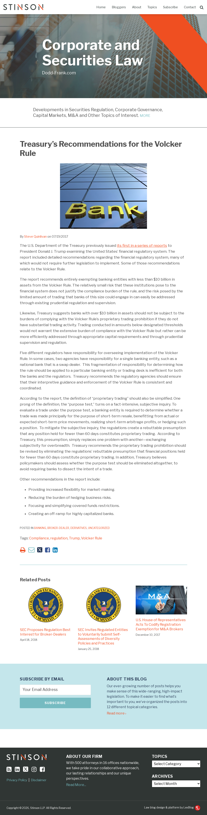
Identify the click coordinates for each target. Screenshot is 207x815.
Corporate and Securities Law (92, 52)
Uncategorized (99, 528)
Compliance (39, 538)
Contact (190, 7)
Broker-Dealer (58, 528)
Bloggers (119, 7)
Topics (152, 7)
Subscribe (170, 7)
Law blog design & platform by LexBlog (172, 807)
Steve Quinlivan (35, 236)
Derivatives (78, 528)
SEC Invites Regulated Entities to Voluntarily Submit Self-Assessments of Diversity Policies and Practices (103, 636)
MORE (145, 116)
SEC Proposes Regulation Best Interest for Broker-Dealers (45, 632)
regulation (59, 538)
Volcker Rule (91, 538)
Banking (40, 528)
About (136, 7)
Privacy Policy (17, 780)
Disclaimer (38, 780)
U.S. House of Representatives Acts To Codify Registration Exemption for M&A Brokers (161, 624)
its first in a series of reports (142, 245)
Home (101, 7)
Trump (74, 538)
